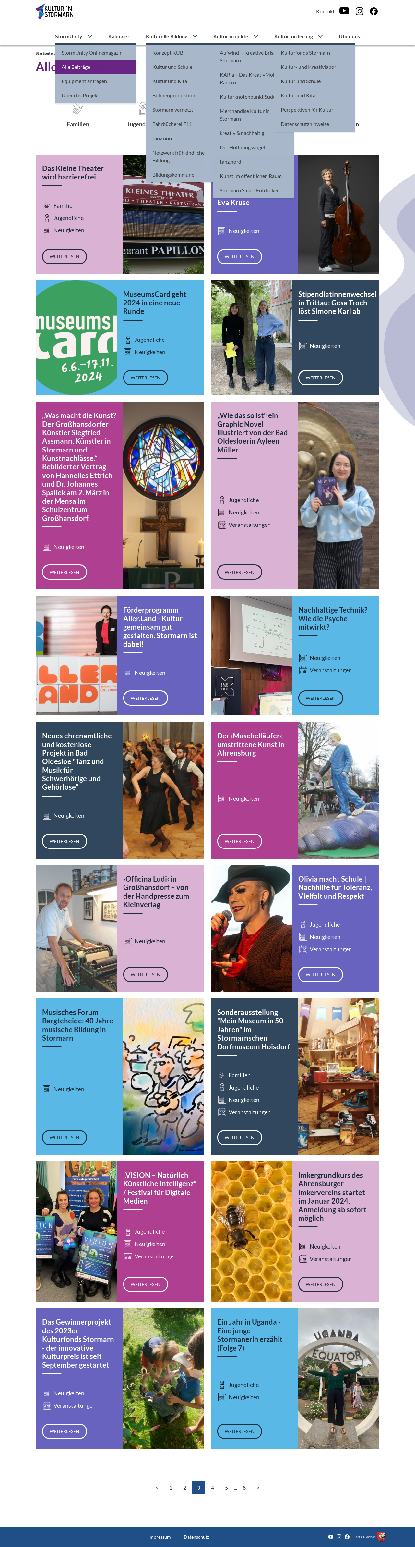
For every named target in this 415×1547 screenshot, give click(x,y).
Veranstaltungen (337, 124)
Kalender (119, 36)
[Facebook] (373, 11)
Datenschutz (196, 1537)
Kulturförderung (293, 36)
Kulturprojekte (230, 36)
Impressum (159, 1537)
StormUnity (68, 36)
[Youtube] (344, 11)
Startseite (44, 53)
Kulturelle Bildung (166, 36)
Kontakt (325, 11)
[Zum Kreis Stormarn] (371, 1536)
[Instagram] (359, 11)
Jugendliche (142, 124)
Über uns (349, 36)
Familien (78, 124)
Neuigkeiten (208, 124)
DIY (272, 124)
